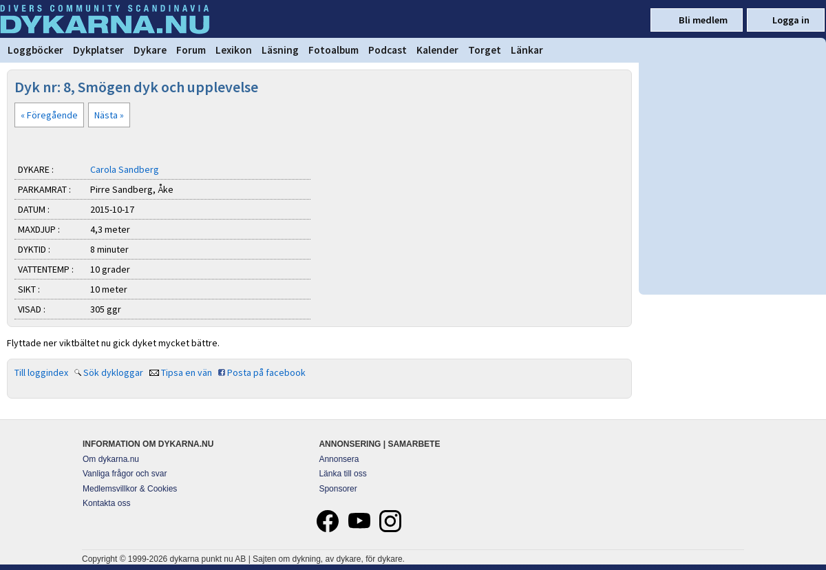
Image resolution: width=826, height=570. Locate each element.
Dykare (150, 49)
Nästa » (109, 115)
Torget (484, 49)
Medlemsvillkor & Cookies (130, 489)
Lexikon (233, 49)
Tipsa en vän (186, 372)
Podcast (387, 49)
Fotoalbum (333, 49)
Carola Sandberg (124, 169)
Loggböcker (35, 49)
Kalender (437, 49)
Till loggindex (41, 372)
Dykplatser (98, 49)
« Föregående (49, 115)
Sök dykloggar (113, 372)
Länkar (527, 49)
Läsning (280, 49)
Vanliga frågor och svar (125, 473)
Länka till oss (342, 473)
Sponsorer (338, 489)
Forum (191, 49)
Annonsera (339, 459)
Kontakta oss (106, 503)
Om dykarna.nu (111, 459)
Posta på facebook (266, 372)
